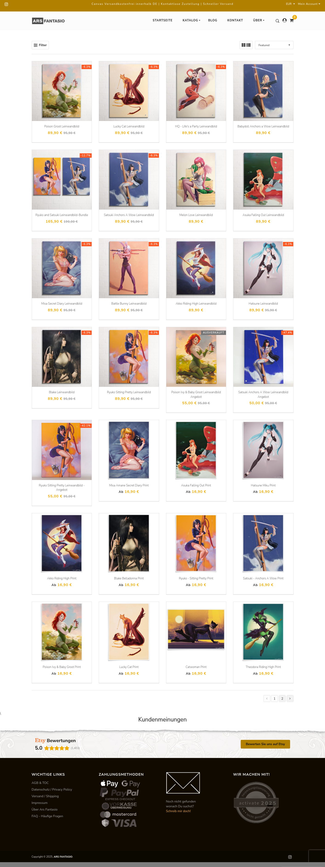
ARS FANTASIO (63, 857)
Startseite (163, 20)
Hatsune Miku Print (263, 485)
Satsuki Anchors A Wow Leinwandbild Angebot (263, 394)
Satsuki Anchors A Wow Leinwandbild (129, 215)
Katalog (192, 20)
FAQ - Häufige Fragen (47, 816)
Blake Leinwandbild (61, 392)
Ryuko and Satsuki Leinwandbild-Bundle (61, 215)
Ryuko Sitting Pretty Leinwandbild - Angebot (62, 487)
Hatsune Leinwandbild (263, 304)
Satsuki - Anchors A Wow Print (263, 578)
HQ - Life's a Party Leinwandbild (196, 126)
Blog (213, 20)
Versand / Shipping (45, 796)
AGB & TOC (40, 783)
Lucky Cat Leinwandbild (128, 126)
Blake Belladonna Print (129, 578)
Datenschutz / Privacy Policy (52, 789)
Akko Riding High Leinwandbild (196, 304)
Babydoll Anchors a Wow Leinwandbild (263, 126)
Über (259, 20)
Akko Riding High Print (61, 578)
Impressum (40, 803)
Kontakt (235, 20)
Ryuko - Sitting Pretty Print (196, 578)
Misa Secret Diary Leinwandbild (61, 304)
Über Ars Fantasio (45, 809)
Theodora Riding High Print (263, 667)
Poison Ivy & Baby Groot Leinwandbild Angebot (196, 394)
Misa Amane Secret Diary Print (129, 485)
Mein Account (309, 4)
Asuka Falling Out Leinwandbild (263, 215)
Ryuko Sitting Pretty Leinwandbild (129, 392)
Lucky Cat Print (128, 667)
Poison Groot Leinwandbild (61, 126)
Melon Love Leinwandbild (196, 215)
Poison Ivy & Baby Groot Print (62, 667)
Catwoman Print (196, 667)
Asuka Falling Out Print (196, 485)
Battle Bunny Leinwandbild (129, 304)
